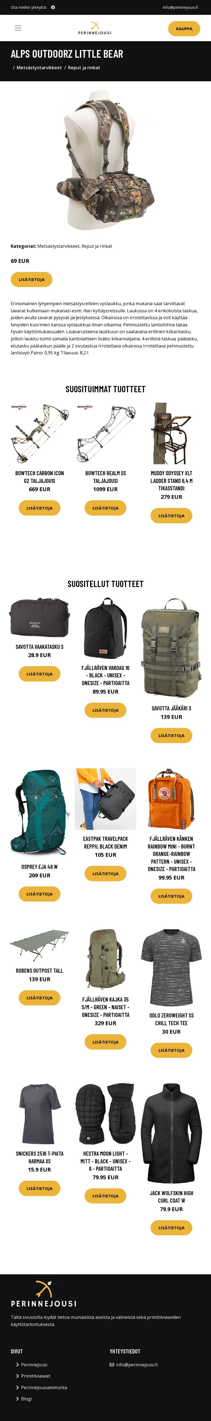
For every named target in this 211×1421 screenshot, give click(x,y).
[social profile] (53, 7)
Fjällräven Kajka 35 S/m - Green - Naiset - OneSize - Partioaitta (105, 1007)
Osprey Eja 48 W (39, 866)
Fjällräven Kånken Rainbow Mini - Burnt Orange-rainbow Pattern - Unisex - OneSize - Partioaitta (171, 853)
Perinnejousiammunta (44, 1387)
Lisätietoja (32, 279)
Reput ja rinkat (84, 68)
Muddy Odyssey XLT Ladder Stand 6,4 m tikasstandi (172, 480)
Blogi (26, 1399)
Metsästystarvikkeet (39, 68)
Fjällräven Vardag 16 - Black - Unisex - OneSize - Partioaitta (105, 675)
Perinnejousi (34, 1365)
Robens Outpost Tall (39, 970)
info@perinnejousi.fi (180, 7)
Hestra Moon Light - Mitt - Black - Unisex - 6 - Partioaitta (105, 1161)
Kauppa (184, 28)
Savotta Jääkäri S (171, 708)
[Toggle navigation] (18, 28)
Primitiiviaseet (35, 1376)
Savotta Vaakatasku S (39, 646)
